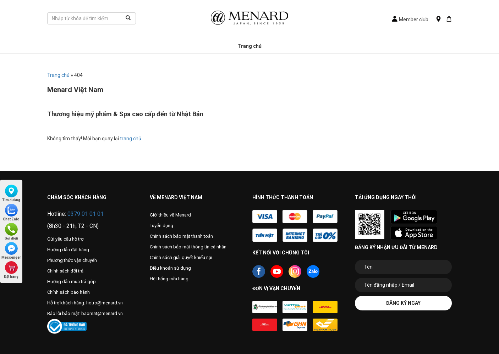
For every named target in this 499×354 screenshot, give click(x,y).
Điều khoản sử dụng (170, 268)
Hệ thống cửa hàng (169, 278)
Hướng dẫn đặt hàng (68, 249)
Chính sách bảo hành (68, 292)
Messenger (11, 250)
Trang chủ (249, 46)
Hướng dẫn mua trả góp (71, 281)
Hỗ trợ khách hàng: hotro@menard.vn (85, 302)
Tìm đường (11, 193)
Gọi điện (11, 231)
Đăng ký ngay (403, 303)
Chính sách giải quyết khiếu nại (181, 257)
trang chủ (130, 138)
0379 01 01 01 (85, 213)
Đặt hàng (11, 270)
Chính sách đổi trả (65, 271)
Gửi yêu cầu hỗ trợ (65, 239)
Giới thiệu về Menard (170, 215)
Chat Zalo (11, 212)
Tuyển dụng (161, 225)
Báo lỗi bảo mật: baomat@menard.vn (85, 313)
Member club (410, 19)
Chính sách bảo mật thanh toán (181, 236)
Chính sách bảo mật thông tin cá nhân (188, 246)
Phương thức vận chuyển (72, 260)
